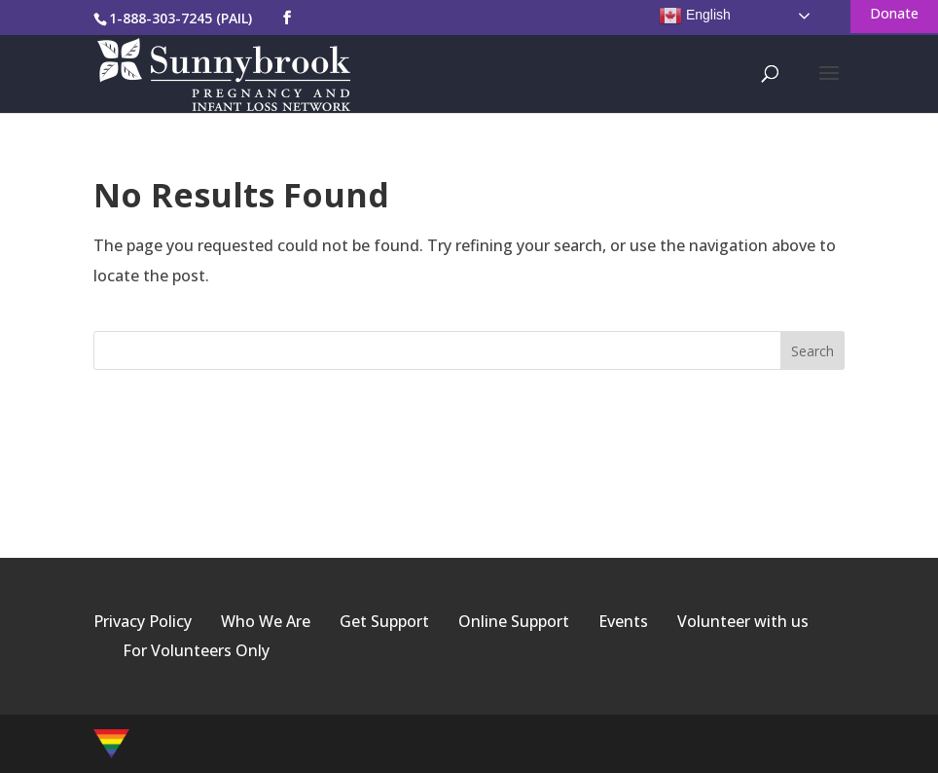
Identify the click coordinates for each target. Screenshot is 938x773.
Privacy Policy (142, 621)
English (695, 15)
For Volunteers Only (196, 650)
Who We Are (265, 621)
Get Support (384, 621)
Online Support (513, 621)
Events (623, 621)
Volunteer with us (743, 621)
